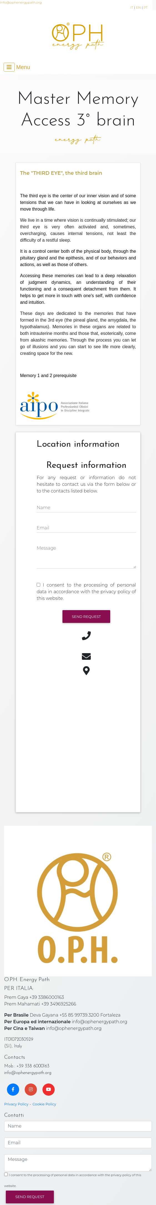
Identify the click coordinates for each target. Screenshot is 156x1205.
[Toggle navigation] (17, 67)
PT (146, 7)
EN (138, 7)
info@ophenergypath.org (21, 2)
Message (46, 548)
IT (131, 7)
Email (43, 527)
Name (43, 507)
